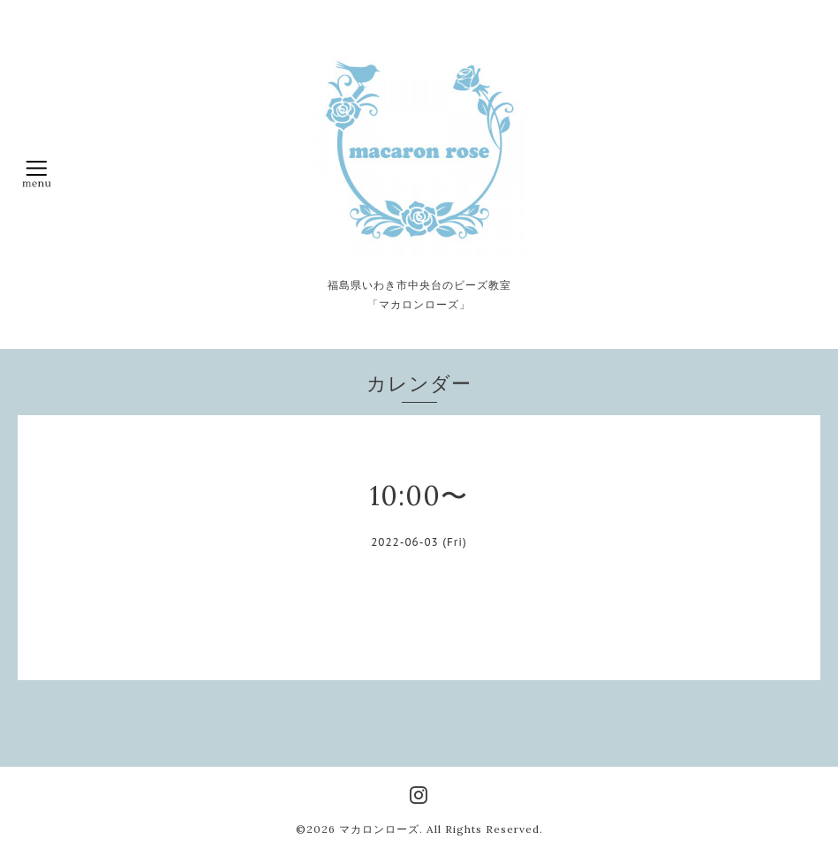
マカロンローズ (379, 829)
